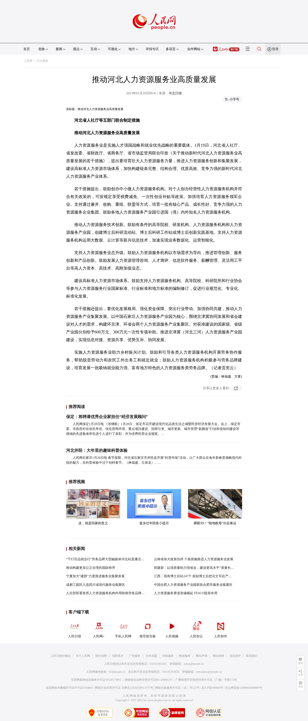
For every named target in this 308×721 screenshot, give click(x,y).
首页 (26, 49)
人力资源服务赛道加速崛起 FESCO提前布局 (185, 593)
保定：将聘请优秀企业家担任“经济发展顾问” (107, 416)
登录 (275, 49)
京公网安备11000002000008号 (243, 687)
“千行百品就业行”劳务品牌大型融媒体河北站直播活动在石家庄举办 (115, 559)
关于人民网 (83, 655)
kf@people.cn (117, 671)
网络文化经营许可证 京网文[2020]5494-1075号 (124, 687)
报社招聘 (101, 655)
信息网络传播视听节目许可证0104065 (69, 687)
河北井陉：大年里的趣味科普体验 (96, 450)
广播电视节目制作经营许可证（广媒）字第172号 (206, 679)
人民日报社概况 (61, 655)
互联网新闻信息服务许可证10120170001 (96, 679)
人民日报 (74, 628)
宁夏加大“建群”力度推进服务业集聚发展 (95, 576)
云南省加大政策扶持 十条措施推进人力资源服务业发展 (193, 559)
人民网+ (99, 628)
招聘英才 (118, 655)
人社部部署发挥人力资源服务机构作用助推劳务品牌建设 (107, 593)
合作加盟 (151, 655)
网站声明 (201, 655)
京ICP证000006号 (212, 687)
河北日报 (175, 93)
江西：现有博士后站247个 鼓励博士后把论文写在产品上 (194, 576)
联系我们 (251, 655)
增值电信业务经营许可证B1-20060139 (148, 679)
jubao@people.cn (194, 663)
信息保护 (235, 655)
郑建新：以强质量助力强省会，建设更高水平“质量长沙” (194, 567)
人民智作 (220, 628)
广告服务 (134, 655)
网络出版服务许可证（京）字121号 (177, 687)
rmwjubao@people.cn (209, 671)
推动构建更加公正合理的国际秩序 (90, 567)
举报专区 (152, 49)
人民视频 (172, 628)
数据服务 (185, 655)
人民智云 (196, 628)
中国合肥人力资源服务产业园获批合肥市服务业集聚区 (193, 584)
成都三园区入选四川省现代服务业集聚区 (95, 584)
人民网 (28, 60)
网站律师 (218, 655)
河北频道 (42, 60)
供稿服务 (168, 655)
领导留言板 (147, 628)
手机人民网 (123, 628)
